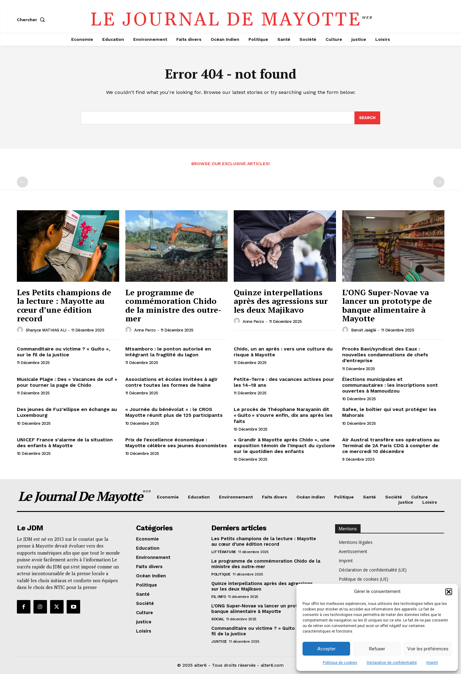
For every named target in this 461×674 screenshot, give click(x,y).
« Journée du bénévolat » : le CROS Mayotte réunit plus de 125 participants (174, 412)
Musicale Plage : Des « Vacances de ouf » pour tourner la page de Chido (67, 382)
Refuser (377, 649)
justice (219, 641)
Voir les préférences (427, 649)
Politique (221, 574)
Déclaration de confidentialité (392, 662)
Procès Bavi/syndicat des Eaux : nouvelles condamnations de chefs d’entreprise (385, 354)
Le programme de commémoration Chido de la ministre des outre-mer (173, 305)
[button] (449, 592)
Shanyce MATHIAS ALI (46, 330)
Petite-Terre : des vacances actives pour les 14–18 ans (284, 382)
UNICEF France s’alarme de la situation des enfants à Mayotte (65, 442)
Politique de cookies (340, 662)
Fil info (218, 597)
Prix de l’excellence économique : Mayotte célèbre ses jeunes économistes (176, 442)
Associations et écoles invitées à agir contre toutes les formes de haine (171, 382)
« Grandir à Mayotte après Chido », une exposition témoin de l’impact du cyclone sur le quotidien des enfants (284, 445)
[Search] (367, 117)
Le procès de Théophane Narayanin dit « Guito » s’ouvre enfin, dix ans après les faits (283, 415)
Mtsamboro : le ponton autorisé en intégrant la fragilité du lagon (168, 352)
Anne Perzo (144, 330)
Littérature (223, 552)
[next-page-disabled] (438, 182)
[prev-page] (22, 182)
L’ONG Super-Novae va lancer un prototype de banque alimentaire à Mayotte (387, 305)
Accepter (326, 649)
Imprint (432, 662)
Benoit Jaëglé (363, 330)
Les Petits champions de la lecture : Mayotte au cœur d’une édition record (64, 305)
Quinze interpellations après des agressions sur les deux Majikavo (281, 301)
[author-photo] (21, 330)
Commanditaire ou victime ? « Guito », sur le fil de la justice (63, 352)
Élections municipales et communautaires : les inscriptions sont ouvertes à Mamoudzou (390, 385)
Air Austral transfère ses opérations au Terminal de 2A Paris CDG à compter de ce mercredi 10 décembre (391, 445)
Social (217, 619)
